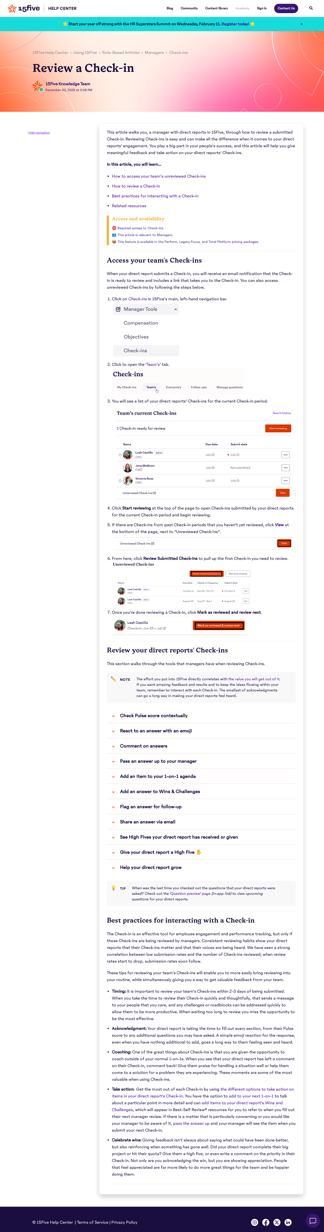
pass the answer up (191, 1123)
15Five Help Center (50, 52)
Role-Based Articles (120, 52)
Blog (170, 8)
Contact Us (286, 8)
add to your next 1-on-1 (251, 1096)
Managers (154, 52)
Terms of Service (92, 1222)
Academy (242, 8)
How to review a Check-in (136, 186)
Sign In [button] (262, 8)
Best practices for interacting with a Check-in (155, 196)
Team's (153, 364)
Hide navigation (39, 132)
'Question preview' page (190, 893)
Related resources (129, 205)
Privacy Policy (124, 1222)
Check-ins (178, 52)
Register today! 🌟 (238, 24)
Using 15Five (85, 52)
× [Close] (301, 24)
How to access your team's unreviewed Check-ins (159, 176)
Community (189, 8)
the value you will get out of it (253, 679)
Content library (216, 8)
